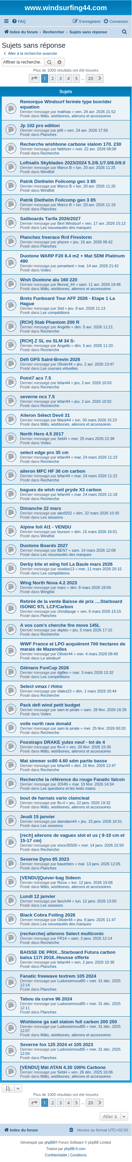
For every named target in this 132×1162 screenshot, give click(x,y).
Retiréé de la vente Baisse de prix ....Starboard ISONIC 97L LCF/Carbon (71, 604)
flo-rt (61, 747)
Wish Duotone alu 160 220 (48, 279)
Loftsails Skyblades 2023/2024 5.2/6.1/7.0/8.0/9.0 (72, 162)
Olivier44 (65, 364)
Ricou (62, 882)
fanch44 (64, 901)
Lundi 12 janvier (37, 896)
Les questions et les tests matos (68, 788)
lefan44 (63, 383)
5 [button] (76, 78)
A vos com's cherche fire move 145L (60, 625)
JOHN (62, 784)
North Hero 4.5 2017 (42, 433)
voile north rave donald (45, 723)
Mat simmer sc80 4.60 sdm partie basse (63, 760)
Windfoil (47, 172)
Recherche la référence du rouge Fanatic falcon (72, 779)
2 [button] (52, 78)
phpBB (49, 1142)
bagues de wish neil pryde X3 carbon (61, 489)
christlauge (66, 611)
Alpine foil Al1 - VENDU (45, 527)
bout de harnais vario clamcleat (54, 798)
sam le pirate (68, 710)
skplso (62, 630)
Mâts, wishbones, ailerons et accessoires (75, 116)
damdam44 (67, 821)
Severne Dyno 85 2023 (44, 859)
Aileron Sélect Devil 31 (45, 415)
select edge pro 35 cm (44, 452)
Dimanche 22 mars (40, 508)
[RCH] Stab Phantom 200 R (50, 322)
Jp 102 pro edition (40, 125)
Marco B (64, 167)
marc (61, 587)
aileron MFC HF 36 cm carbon (52, 471)
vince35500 (67, 845)
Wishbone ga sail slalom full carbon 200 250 (68, 1021)
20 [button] (90, 78)
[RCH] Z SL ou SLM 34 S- (47, 340)
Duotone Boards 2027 (44, 545)
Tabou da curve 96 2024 (46, 999)
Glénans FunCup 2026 (44, 667)
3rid (60, 308)
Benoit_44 (66, 284)
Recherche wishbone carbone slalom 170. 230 (70, 144)
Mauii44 (64, 420)
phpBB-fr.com (75, 1149)
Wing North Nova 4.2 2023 (48, 582)
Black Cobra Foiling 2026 (47, 915)
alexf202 (64, 513)
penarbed (65, 266)
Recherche (49, 153)
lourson (63, 532)
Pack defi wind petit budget (50, 705)
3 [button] (60, 78)
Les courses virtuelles (59, 368)
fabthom (64, 149)
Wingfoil (47, 592)
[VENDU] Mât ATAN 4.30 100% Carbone (63, 1067)
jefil (60, 130)
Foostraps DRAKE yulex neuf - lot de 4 (62, 742)
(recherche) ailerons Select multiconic (62, 933)
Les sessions (51, 517)
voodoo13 (65, 569)
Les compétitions (55, 312)
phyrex (63, 242)
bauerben (65, 864)
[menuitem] (19, 21)
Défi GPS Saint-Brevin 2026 (50, 359)
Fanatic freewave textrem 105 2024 (58, 976)
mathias (64, 112)
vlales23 (64, 691)
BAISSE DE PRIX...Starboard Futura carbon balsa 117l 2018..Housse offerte (67, 955)
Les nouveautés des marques (65, 227)
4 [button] (68, 78)
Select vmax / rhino (41, 686)
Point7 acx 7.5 (35, 378)
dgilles (62, 672)
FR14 (62, 938)
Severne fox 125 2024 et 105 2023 (56, 1044)
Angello (63, 327)
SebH (62, 438)
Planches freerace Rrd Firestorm (56, 237)
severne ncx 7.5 (37, 396)
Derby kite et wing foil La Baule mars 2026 (66, 564)
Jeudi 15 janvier (37, 816)
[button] (34, 78)
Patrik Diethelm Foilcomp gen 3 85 (58, 181)
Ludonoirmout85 (71, 981)
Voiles (45, 270)
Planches (48, 134)
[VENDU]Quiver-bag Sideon (50, 877)
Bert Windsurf (69, 223)
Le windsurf (50, 658)
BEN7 (62, 550)
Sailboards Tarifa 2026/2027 (50, 218)
